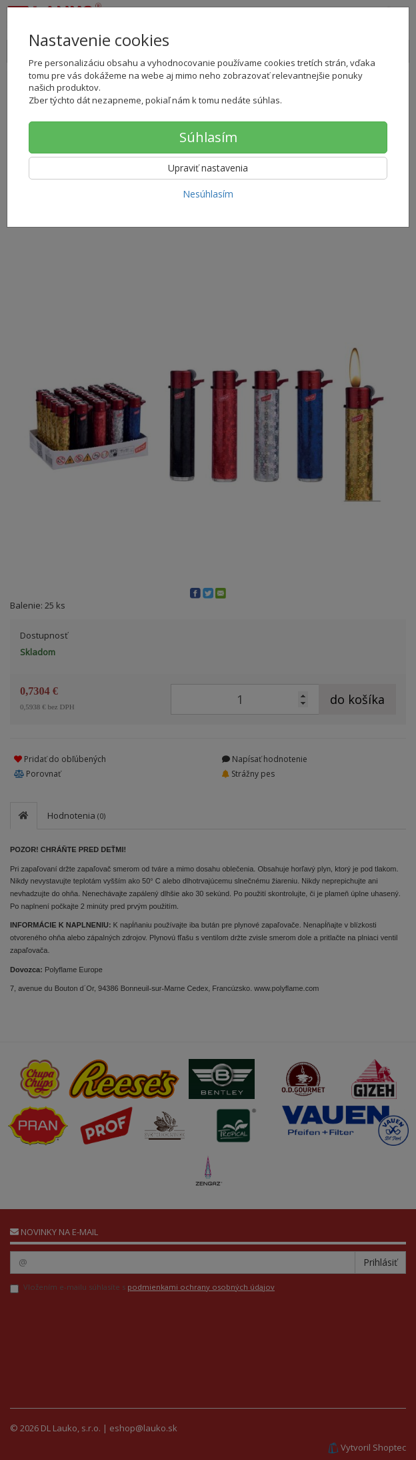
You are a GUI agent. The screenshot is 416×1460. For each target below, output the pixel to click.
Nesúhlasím (208, 194)
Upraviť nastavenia (208, 167)
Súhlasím (208, 137)
